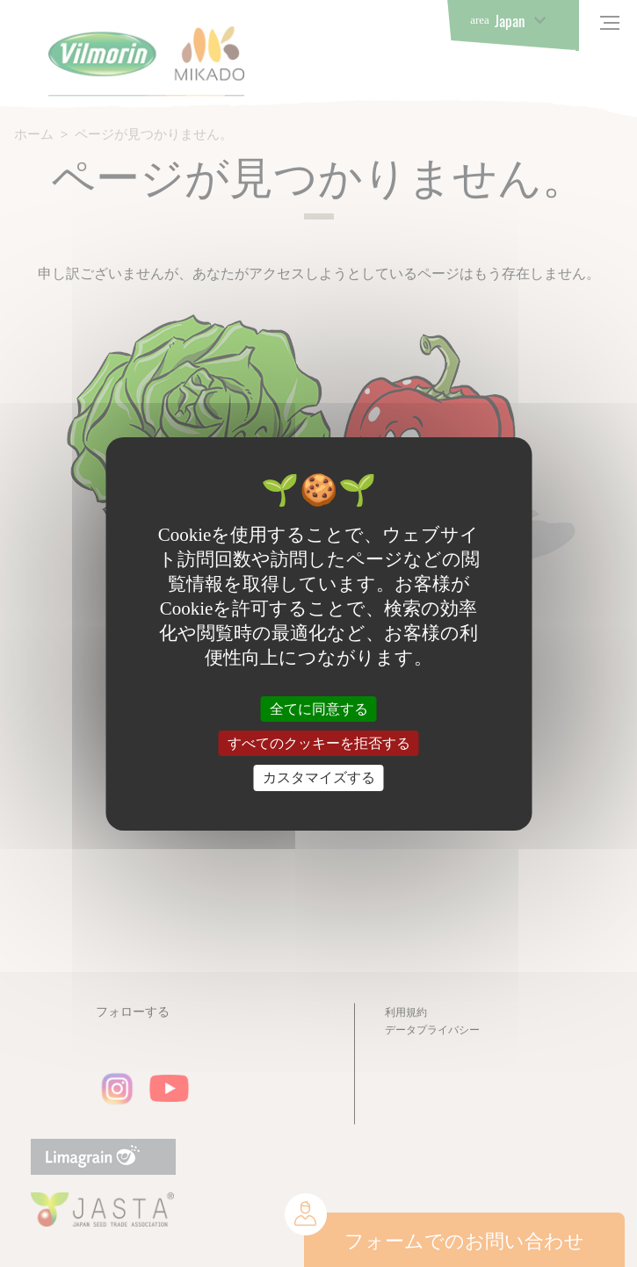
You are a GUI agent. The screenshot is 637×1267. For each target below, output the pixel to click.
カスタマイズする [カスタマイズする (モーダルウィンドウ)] (319, 777)
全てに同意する (319, 709)
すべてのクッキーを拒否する (319, 743)
